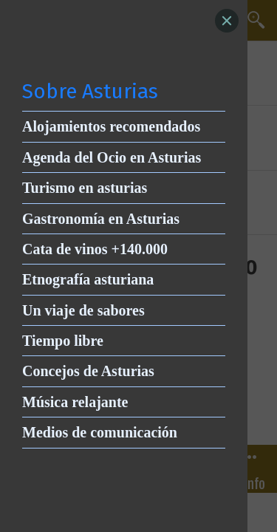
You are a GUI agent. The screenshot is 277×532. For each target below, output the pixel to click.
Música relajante (75, 402)
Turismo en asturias (84, 188)
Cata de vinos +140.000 (95, 249)
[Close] (227, 21)
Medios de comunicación (99, 432)
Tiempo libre (62, 340)
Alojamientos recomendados (111, 126)
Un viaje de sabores (83, 310)
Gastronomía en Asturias (100, 219)
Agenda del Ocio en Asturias (111, 157)
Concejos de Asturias (88, 371)
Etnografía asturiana (88, 279)
